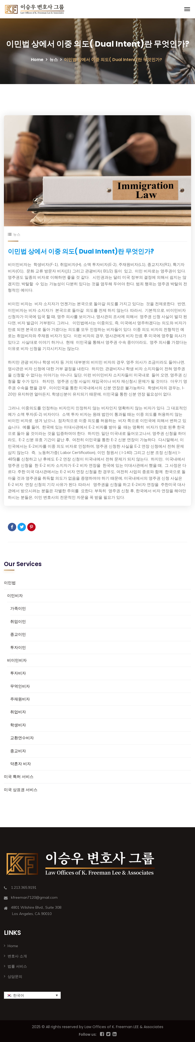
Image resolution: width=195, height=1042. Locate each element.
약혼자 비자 (20, 763)
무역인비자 (20, 686)
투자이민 (18, 647)
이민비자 (15, 595)
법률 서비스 (17, 966)
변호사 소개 (17, 956)
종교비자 (18, 751)
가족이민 (18, 608)
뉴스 (53, 60)
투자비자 (18, 673)
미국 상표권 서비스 (20, 789)
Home (37, 60)
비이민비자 (17, 660)
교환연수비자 (22, 738)
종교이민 (18, 634)
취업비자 (18, 712)
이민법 (10, 582)
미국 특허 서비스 (19, 776)
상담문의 (15, 976)
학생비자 (18, 725)
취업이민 (18, 621)
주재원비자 (20, 699)
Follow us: (88, 1034)
